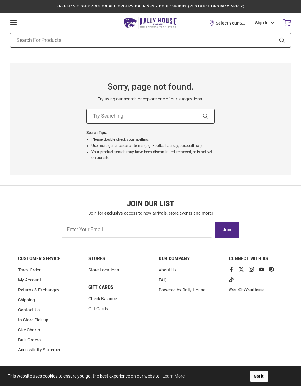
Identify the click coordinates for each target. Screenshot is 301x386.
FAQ (163, 279)
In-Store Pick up (33, 319)
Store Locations (103, 269)
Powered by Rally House (182, 289)
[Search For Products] (134, 40)
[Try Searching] (142, 116)
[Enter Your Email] (137, 230)
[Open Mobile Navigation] (13, 22)
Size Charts (29, 329)
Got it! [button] (259, 376)
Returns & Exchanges (38, 289)
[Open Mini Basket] (287, 23)
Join (227, 229)
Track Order (29, 269)
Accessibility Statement (40, 349)
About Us (167, 269)
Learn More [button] (173, 376)
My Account (29, 279)
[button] (227, 23)
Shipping (26, 299)
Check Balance (102, 298)
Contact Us (29, 309)
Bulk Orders (29, 339)
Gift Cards (98, 308)
